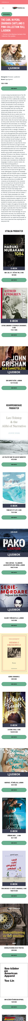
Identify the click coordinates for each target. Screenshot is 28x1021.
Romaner (10, 77)
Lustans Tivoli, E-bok (14, 729)
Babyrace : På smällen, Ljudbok (14, 782)
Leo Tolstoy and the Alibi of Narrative (14, 457)
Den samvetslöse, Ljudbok (14, 380)
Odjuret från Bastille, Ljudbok (14, 618)
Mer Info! (14, 88)
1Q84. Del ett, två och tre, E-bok (14, 272)
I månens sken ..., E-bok (14, 835)
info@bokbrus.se (5, 2)
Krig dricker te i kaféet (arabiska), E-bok (14, 888)
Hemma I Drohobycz (14, 677)
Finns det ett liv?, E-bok (14, 510)
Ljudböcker (17, 77)
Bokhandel (6, 14)
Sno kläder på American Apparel (14, 999)
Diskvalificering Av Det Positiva (14, 948)
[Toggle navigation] (3, 8)
